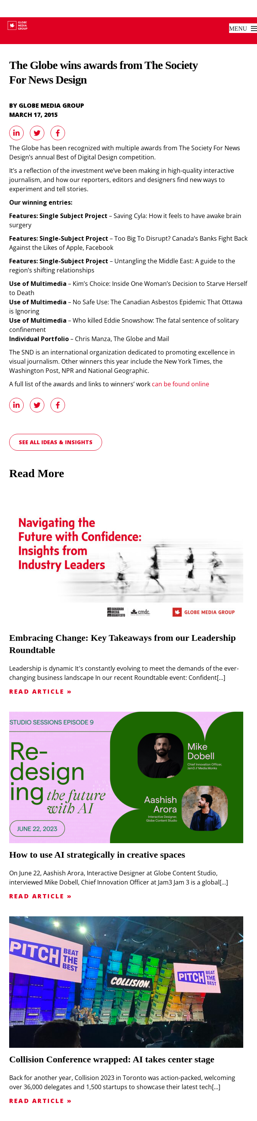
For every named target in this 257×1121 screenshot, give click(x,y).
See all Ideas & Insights (56, 442)
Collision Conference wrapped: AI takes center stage (111, 1059)
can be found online (180, 384)
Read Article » (40, 691)
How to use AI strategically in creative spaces (97, 855)
